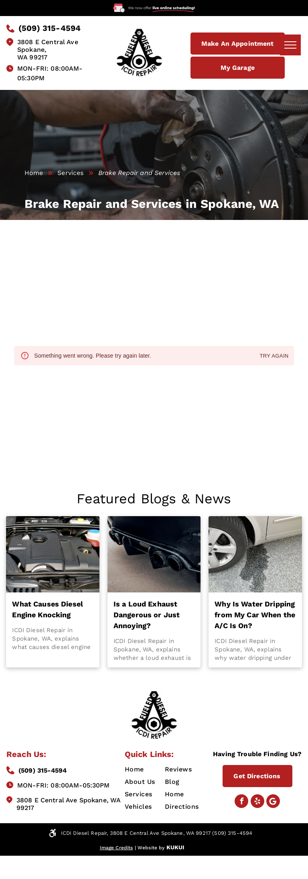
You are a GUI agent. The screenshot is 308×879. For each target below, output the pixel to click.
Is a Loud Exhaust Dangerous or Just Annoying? (146, 615)
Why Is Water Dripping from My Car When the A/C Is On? (255, 615)
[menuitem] (153, 769)
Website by (151, 848)
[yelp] (257, 802)
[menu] (290, 45)
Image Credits (116, 848)
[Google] (273, 802)
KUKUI (175, 847)
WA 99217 (32, 57)
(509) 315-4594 (42, 770)
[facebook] (241, 802)
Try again (273, 356)
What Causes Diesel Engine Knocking (47, 609)
